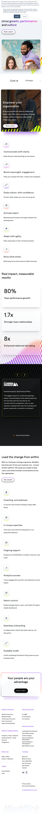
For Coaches (26, 719)
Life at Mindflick (27, 761)
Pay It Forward (26, 763)
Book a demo (8, 32)
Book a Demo (21, 691)
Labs (3, 773)
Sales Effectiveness (28, 746)
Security (4, 740)
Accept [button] (17, 16)
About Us (25, 756)
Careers (24, 768)
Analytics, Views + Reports (10, 735)
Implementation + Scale (9, 738)
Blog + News (5, 756)
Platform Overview (7, 714)
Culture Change (27, 735)
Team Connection (7, 721)
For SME (24, 714)
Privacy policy (26, 784)
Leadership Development (29, 731)
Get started (8, 480)
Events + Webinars (7, 759)
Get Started (25, 765)
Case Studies (6, 771)
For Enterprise (26, 716)
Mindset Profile (6, 716)
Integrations (5, 742)
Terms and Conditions (28, 786)
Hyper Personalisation (8, 723)
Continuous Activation (8, 719)
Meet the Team (26, 759)
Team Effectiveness (28, 733)
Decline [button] (25, 16)
